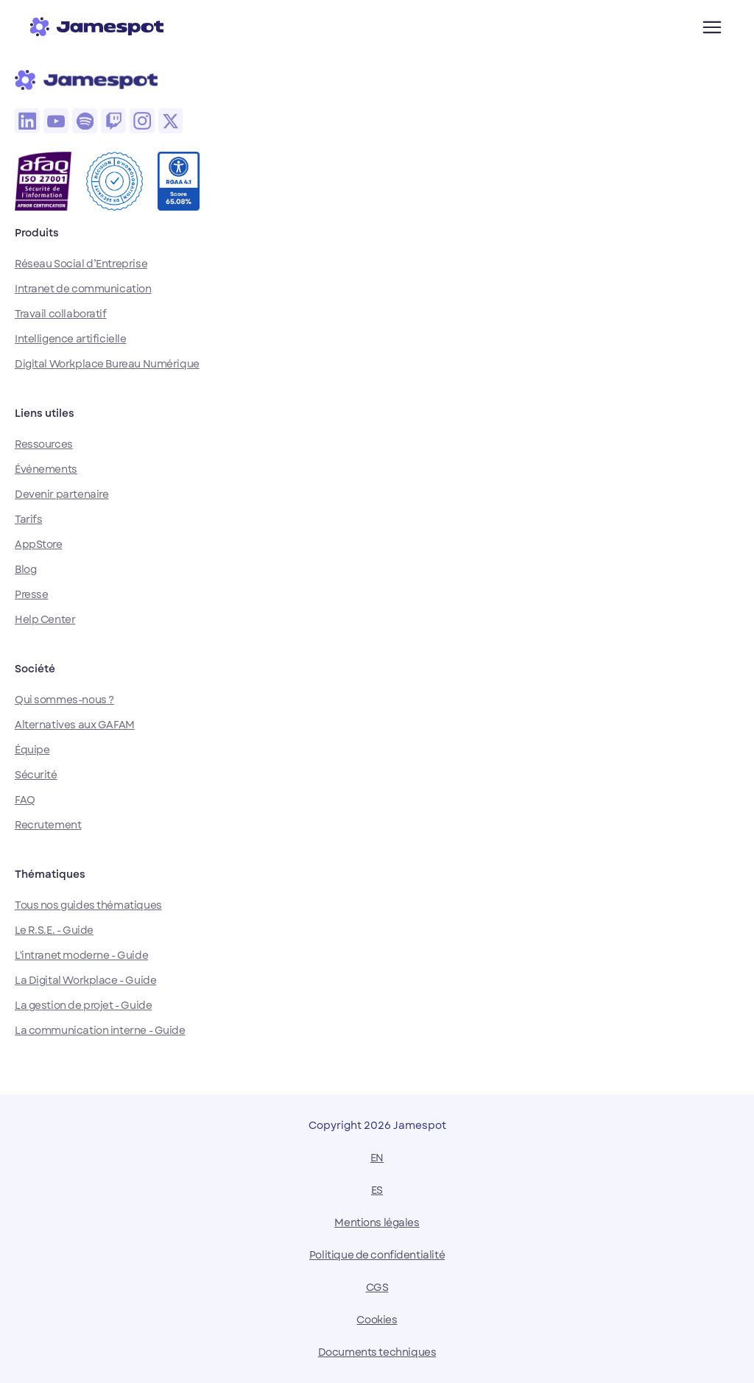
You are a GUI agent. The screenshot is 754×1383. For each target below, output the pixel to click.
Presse (31, 594)
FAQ (25, 799)
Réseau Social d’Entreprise (81, 263)
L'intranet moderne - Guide (81, 955)
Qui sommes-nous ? (64, 699)
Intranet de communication (83, 288)
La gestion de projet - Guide (83, 1005)
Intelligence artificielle (71, 338)
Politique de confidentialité (377, 1254)
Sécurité (36, 774)
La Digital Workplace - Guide (85, 980)
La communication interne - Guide (100, 1030)
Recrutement (48, 824)
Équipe (32, 749)
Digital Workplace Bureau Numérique (107, 363)
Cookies (376, 1319)
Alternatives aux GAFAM (75, 724)
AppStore (39, 544)
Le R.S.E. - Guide (54, 930)
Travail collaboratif (61, 313)
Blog (25, 569)
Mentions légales (376, 1222)
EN (377, 1157)
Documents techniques (377, 1352)
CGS (377, 1287)
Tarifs (28, 519)
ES (377, 1190)
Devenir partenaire (61, 494)
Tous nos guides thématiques (88, 905)
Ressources (44, 444)
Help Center (45, 619)
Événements (46, 469)
